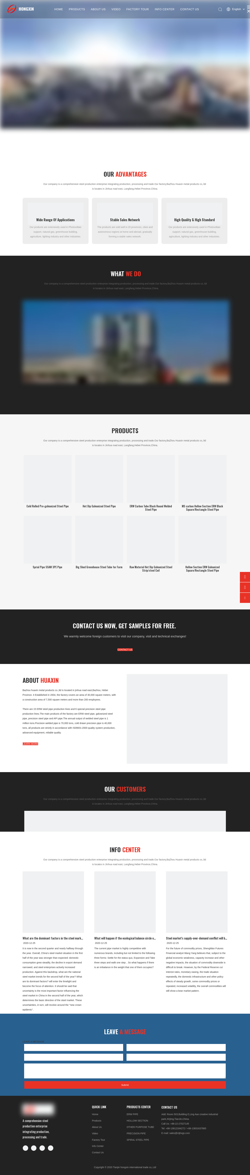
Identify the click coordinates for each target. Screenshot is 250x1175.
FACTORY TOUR (137, 9)
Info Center (98, 1146)
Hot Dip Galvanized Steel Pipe (99, 506)
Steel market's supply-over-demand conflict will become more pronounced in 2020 (197, 938)
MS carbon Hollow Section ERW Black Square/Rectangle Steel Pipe (202, 507)
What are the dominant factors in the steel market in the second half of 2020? (53, 938)
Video (95, 1133)
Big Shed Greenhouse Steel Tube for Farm (99, 567)
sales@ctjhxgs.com (179, 1133)
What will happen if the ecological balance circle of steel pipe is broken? (125, 938)
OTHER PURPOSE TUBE (140, 1127)
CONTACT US (189, 9)
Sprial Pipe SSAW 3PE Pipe (47, 567)
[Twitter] (42, 1148)
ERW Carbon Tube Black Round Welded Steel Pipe (151, 507)
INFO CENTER (164, 9)
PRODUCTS (77, 9)
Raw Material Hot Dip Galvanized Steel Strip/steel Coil (151, 568)
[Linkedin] (33, 1148)
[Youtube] (50, 1148)
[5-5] (177, 724)
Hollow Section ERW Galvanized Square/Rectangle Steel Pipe (202, 568)
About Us (97, 1127)
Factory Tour (98, 1139)
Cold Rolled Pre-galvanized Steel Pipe (47, 506)
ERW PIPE (132, 1114)
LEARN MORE (30, 744)
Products (96, 1120)
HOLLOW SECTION (137, 1120)
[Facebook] (25, 1148)
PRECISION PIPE (136, 1133)
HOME (58, 9)
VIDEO (116, 9)
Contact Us (98, 1152)
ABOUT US (98, 9)
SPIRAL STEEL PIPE (138, 1139)
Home (95, 1114)
